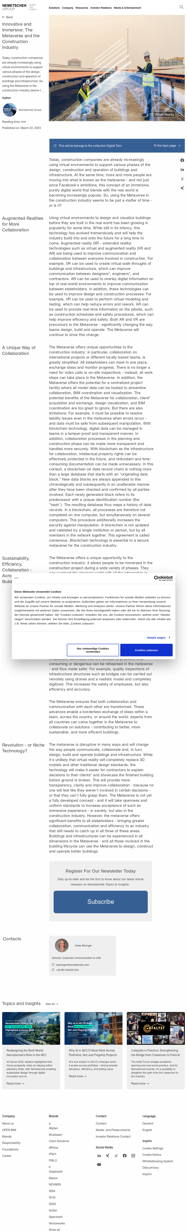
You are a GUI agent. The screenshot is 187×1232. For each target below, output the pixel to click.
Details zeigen (156, 637)
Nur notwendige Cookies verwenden (93, 650)
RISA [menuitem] (52, 1191)
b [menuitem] (50, 1166)
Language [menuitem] (149, 1116)
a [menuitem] (50, 1123)
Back (9, 17)
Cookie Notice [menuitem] (151, 1154)
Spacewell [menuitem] (56, 1216)
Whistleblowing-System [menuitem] (157, 1161)
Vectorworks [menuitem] (57, 1223)
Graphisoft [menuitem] (56, 1171)
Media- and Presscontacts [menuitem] (113, 1130)
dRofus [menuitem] (53, 1147)
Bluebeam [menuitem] (55, 1134)
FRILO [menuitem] (53, 1160)
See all (50, 1004)
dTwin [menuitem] (52, 1154)
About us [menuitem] (8, 1123)
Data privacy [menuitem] (150, 1167)
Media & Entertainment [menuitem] (127, 7)
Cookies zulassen (146, 650)
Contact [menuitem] (101, 1116)
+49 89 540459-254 (67, 969)
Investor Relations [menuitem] (101, 7)
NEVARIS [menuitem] (55, 1184)
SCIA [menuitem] (52, 1197)
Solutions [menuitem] (54, 7)
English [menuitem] (147, 1130)
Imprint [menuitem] (147, 1141)
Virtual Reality (164, 114)
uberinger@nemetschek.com (72, 964)
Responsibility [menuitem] (11, 1142)
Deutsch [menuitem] (147, 1123)
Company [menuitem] (67, 7)
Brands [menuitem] (6, 1136)
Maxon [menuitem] (53, 1178)
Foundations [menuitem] (10, 1149)
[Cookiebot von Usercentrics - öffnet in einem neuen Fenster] (157, 578)
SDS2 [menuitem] (52, 1203)
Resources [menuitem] (82, 7)
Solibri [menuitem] (53, 1210)
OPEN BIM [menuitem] (9, 1130)
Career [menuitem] (6, 1155)
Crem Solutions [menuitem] (59, 1141)
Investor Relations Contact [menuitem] (113, 1136)
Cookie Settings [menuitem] (152, 1148)
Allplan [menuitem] (53, 1128)
